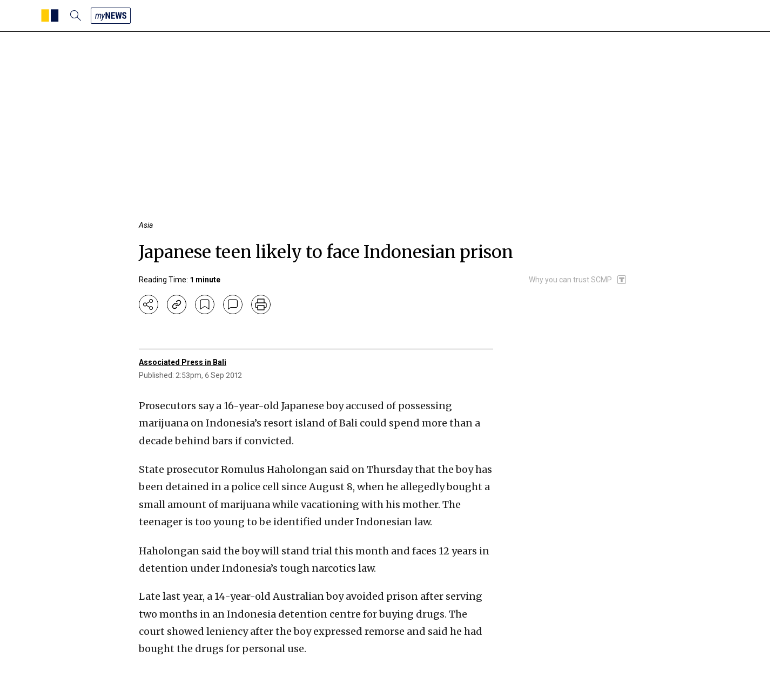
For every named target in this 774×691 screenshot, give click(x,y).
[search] (75, 15)
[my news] (111, 16)
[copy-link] (176, 304)
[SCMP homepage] (49, 16)
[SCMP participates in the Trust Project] (578, 279)
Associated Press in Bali (182, 362)
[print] (261, 304)
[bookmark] (204, 304)
